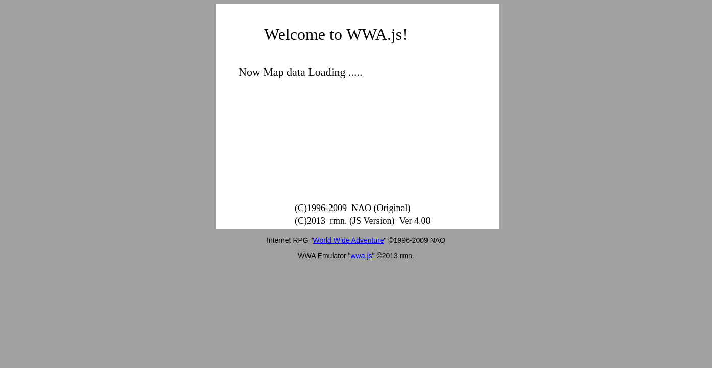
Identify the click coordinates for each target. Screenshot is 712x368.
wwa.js (361, 255)
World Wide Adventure (348, 240)
